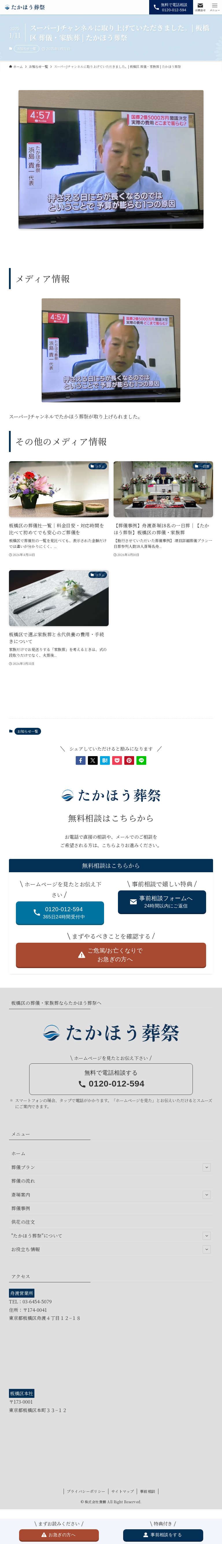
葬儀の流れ (23, 1180)
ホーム (18, 1153)
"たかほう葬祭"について (111, 1236)
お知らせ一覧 (26, 48)
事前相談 (148, 1491)
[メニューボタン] (215, 7)
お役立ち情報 (111, 1249)
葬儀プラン (111, 1167)
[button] (81, 760)
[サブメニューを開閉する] (207, 1167)
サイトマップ (122, 1491)
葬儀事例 (20, 1208)
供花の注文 (23, 1222)
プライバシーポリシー (86, 1491)
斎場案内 (111, 1195)
